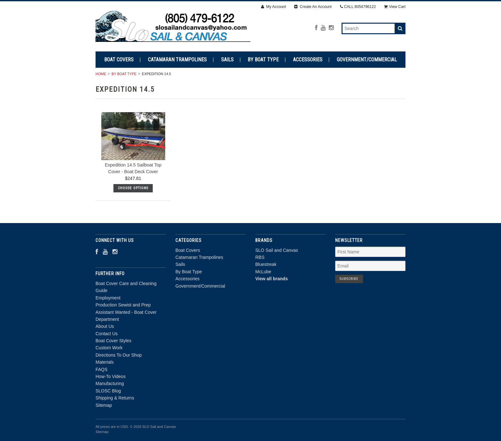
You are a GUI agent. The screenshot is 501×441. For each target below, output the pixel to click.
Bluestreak (265, 264)
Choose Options (133, 188)
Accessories (307, 60)
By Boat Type (263, 60)
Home (101, 74)
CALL (358, 6)
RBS (260, 257)
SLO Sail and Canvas (276, 250)
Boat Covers (119, 60)
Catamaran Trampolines (177, 60)
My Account (273, 6)
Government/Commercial (367, 60)
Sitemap (104, 405)
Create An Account (313, 6)
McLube (263, 271)
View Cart (394, 6)
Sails (227, 60)
